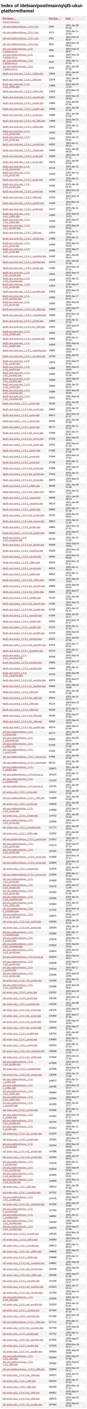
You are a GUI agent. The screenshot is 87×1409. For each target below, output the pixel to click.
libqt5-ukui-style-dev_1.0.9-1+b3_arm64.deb (16, 385)
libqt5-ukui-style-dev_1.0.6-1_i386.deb (22, 79)
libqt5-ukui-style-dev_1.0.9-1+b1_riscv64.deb (16, 226)
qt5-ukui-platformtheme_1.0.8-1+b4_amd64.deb (18, 1063)
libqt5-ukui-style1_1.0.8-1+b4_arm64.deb (23, 474)
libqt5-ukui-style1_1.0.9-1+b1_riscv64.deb (24, 586)
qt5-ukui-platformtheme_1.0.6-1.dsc (21, 26)
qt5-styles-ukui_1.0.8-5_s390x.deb (20, 1239)
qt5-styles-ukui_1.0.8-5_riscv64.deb (21, 1234)
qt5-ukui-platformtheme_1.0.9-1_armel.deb (24, 874)
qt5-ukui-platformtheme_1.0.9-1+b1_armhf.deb (18, 851)
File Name (8, 18)
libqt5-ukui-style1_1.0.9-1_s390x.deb (21, 574)
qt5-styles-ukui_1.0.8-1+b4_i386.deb (21, 1375)
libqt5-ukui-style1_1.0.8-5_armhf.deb (21, 415)
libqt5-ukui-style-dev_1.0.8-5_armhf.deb (23, 191)
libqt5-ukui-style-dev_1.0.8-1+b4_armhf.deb (16, 173)
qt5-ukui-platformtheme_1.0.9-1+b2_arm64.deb (18, 962)
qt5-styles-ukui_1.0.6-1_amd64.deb (20, 1033)
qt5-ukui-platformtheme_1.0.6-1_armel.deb (24, 757)
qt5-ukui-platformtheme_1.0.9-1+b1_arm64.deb (18, 974)
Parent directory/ (11, 22)
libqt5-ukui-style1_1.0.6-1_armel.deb (21, 421)
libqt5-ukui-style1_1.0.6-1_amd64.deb (22, 598)
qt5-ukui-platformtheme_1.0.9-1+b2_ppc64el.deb (18, 1227)
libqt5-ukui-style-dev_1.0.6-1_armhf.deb (23, 162)
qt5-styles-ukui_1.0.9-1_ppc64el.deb (21, 1310)
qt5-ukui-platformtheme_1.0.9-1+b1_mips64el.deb (18, 945)
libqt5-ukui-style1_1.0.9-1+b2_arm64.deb (23, 533)
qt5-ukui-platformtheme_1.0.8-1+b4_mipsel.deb (18, 886)
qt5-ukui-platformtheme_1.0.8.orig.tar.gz (23, 957)
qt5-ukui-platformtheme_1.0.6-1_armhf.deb (24, 762)
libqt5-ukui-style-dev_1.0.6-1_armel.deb (23, 115)
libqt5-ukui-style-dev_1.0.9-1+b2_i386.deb (24, 309)
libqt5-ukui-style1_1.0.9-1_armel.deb (21, 462)
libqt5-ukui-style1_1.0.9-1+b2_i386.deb (22, 715)
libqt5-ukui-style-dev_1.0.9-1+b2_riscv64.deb (16, 274)
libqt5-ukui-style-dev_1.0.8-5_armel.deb (23, 156)
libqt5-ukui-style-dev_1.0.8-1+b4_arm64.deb (16, 132)
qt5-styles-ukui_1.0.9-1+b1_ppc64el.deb (23, 1328)
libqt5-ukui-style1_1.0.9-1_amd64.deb (22, 627)
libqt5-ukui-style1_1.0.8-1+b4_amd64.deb (24, 609)
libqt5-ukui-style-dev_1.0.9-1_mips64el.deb (24, 350)
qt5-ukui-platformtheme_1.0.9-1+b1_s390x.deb (18, 1092)
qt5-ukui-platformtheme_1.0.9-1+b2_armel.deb (18, 892)
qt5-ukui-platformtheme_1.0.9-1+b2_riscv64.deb (18, 1180)
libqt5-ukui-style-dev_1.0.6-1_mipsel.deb (23, 150)
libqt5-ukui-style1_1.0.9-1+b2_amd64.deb (24, 727)
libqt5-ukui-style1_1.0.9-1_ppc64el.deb (22, 668)
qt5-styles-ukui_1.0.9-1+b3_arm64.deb (22, 1157)
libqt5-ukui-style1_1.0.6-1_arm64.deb (21, 450)
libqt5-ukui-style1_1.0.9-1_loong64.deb (22, 615)
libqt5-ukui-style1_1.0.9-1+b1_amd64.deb (24, 633)
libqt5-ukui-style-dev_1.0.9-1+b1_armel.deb (16, 244)
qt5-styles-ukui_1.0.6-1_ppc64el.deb (21, 1004)
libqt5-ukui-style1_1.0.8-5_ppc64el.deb (22, 662)
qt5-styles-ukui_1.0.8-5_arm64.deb (20, 1139)
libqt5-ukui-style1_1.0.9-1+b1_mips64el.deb (15, 656)
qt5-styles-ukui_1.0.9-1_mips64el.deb (22, 1192)
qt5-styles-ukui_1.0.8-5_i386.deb (19, 1387)
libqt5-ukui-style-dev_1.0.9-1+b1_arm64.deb (16, 368)
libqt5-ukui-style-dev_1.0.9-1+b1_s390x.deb (16, 215)
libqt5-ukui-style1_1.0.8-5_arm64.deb (21, 527)
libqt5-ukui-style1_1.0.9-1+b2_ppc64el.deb (24, 680)
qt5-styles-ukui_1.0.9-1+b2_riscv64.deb (23, 1292)
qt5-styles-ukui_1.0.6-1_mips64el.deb (22, 827)
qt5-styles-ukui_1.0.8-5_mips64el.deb (22, 1069)
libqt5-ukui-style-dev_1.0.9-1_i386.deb (22, 232)
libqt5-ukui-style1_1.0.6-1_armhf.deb (21, 403)
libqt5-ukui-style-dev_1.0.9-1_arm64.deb (23, 321)
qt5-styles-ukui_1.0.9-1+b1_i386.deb (21, 1399)
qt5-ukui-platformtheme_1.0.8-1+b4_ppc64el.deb (18, 1174)
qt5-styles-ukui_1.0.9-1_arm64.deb (20, 1110)
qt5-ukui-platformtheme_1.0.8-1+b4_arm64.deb (18, 915)
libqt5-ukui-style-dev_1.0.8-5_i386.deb (22, 197)
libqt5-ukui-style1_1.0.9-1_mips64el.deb (23, 651)
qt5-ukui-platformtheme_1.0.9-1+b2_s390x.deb (18, 1098)
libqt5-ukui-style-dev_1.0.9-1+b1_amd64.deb (16, 344)
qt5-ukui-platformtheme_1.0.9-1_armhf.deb (24, 839)
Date (68, 18)
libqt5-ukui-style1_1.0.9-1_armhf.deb (21, 427)
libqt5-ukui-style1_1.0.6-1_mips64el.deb (23, 503)
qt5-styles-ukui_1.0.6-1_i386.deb (19, 1187)
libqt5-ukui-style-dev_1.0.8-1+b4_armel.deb (16, 138)
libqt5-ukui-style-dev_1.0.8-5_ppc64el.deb (24, 291)
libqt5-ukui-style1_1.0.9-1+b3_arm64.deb (23, 515)
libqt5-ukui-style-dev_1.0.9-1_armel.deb (23, 180)
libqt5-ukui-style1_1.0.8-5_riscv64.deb (22, 556)
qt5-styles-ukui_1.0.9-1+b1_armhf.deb (22, 1022)
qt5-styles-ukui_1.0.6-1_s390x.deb (20, 833)
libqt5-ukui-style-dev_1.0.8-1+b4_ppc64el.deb (16, 297)
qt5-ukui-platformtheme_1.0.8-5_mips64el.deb (18, 909)
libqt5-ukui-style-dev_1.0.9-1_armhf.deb (23, 209)
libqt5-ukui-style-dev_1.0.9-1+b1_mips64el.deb (16, 391)
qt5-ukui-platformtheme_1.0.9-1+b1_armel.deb (18, 880)
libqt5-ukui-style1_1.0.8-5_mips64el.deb (23, 551)
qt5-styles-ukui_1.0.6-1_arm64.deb (20, 816)
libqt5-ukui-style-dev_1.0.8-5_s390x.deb (23, 91)
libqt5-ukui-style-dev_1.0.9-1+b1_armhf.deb (16, 303)
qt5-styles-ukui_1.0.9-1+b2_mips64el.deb (23, 1263)
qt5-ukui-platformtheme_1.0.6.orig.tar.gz (23, 786)
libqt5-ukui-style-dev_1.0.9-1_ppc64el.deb (24, 339)
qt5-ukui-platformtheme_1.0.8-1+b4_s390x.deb (18, 904)
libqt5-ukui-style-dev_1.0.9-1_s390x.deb (23, 127)
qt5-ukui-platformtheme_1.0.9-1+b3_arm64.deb (18, 951)
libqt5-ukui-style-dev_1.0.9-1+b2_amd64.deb (16, 332)
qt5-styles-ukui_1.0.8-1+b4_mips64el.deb (23, 1051)
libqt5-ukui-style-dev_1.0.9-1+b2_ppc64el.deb (16, 374)
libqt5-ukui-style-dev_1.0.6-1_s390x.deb (23, 73)
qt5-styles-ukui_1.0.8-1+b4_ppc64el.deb (23, 1287)
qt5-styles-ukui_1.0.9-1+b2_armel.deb (22, 1016)
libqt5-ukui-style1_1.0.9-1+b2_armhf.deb (23, 445)
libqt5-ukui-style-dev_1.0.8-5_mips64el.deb (24, 315)
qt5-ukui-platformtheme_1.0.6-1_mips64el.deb (18, 739)
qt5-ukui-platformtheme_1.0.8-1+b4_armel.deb (18, 821)
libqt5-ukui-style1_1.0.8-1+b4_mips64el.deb (15, 538)
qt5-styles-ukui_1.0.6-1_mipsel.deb (20, 869)
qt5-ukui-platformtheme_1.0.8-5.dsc (21, 44)
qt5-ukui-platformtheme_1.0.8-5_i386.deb (24, 1369)
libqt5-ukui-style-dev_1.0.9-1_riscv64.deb (23, 144)
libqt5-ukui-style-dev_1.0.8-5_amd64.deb (23, 203)
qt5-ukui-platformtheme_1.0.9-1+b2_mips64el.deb (18, 986)
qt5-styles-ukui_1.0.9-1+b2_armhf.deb (22, 1028)
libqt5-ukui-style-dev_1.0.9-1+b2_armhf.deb (16, 285)
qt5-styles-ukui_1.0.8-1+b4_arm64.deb (22, 980)
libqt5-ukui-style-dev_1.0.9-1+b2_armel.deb (16, 250)
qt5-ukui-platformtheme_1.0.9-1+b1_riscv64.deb (18, 1169)
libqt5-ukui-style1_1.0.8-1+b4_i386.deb (22, 698)
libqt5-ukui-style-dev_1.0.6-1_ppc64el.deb (24, 262)
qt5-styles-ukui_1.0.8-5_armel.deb (20, 992)
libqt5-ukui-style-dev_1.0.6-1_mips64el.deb (24, 256)
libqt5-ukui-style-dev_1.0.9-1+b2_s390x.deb (16, 220)
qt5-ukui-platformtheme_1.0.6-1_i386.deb (24, 798)
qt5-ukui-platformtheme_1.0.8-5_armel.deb (24, 863)
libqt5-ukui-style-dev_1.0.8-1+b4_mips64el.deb (16, 279)
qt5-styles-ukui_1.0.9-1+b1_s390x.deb (22, 1251)
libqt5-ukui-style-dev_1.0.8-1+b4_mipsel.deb (16, 167)
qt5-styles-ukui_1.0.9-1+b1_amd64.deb (22, 1351)
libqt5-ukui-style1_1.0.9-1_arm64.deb (21, 509)
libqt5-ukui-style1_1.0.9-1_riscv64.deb (22, 568)
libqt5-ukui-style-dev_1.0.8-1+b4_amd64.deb (16, 185)
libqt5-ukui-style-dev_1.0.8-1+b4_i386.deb (24, 121)
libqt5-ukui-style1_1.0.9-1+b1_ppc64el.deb (24, 686)
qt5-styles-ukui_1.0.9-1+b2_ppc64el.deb (23, 1340)
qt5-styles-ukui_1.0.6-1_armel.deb (20, 792)
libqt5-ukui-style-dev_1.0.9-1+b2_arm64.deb (16, 362)
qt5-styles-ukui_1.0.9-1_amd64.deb (20, 1334)
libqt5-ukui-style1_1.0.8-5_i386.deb (20, 704)
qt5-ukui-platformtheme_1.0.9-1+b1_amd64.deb (18, 1121)
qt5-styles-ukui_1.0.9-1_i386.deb (19, 1381)
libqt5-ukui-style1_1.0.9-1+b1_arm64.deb (23, 545)
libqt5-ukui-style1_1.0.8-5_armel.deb (21, 456)
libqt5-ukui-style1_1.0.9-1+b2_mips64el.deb (15, 674)
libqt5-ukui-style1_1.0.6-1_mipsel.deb (21, 498)
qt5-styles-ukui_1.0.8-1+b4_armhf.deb (22, 921)
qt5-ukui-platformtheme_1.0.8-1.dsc (21, 38)
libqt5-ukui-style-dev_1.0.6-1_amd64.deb (23, 109)
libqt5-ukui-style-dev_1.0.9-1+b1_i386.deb (24, 327)
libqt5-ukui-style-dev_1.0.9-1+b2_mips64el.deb (16, 397)
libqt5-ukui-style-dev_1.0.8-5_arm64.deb (23, 268)
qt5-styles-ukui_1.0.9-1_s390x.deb (20, 1257)
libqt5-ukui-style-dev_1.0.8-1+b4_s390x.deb (16, 85)
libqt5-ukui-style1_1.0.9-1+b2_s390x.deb (23, 592)
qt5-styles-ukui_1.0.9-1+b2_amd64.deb (22, 1404)
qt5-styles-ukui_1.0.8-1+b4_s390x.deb (22, 1057)
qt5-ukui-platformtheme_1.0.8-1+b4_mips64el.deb (18, 898)
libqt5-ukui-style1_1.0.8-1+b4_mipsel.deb (23, 521)
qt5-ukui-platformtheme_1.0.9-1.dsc (21, 32)
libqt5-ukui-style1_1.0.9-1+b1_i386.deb (22, 721)
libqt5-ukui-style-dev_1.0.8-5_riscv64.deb (23, 97)
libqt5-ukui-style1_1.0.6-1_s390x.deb (21, 486)
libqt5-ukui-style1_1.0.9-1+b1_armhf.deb (23, 439)
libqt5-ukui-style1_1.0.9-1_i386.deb (20, 710)
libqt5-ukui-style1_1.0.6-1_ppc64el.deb (22, 639)
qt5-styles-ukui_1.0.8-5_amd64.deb (20, 1346)
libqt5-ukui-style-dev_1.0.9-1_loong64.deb (24, 356)
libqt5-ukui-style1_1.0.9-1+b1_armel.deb (23, 480)
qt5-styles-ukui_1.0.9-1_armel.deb (20, 1039)
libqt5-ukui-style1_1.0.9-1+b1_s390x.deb (23, 580)
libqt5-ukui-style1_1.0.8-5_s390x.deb (21, 562)
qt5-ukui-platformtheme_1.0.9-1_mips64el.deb (18, 933)
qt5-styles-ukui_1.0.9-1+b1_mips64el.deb (23, 1204)
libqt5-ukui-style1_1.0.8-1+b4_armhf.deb (23, 409)
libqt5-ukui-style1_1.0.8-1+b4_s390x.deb (23, 492)
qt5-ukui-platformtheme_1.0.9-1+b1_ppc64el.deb (18, 1222)
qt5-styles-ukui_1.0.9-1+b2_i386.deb (21, 1393)
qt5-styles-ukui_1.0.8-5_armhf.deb (20, 998)
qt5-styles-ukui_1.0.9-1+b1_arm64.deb (22, 1151)
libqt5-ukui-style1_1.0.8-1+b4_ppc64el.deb (24, 645)
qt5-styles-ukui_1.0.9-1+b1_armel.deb (22, 1010)
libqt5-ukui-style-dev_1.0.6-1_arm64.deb (23, 103)
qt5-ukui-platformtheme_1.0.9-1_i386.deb (24, 1322)
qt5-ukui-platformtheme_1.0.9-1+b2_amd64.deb (18, 1198)
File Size (53, 18)
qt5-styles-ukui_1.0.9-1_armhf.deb (20, 1045)
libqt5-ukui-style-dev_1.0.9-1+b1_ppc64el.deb (16, 379)
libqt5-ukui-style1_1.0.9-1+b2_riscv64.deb (24, 603)
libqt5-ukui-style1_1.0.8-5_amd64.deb (22, 621)
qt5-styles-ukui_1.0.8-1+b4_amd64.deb (22, 1304)
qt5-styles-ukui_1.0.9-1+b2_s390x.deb (22, 1275)
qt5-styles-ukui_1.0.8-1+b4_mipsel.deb (22, 1075)
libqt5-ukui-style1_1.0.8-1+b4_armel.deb (23, 433)
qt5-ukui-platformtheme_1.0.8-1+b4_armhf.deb (18, 809)
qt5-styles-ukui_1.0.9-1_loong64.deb (21, 1281)
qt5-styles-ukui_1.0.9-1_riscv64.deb (21, 1245)
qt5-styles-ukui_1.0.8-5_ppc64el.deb (21, 1316)
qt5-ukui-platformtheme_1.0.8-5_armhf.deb (24, 857)
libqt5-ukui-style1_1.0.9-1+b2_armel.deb (23, 468)
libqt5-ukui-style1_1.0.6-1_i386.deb (20, 692)
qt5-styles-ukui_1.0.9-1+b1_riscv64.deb (23, 1269)
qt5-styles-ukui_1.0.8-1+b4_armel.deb (22, 927)
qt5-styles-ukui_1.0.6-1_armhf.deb (20, 804)
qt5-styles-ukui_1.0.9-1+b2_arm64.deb (22, 1133)
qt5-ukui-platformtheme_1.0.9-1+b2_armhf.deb (18, 845)
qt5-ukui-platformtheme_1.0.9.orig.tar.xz (23, 774)
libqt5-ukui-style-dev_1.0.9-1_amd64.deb (23, 238)
